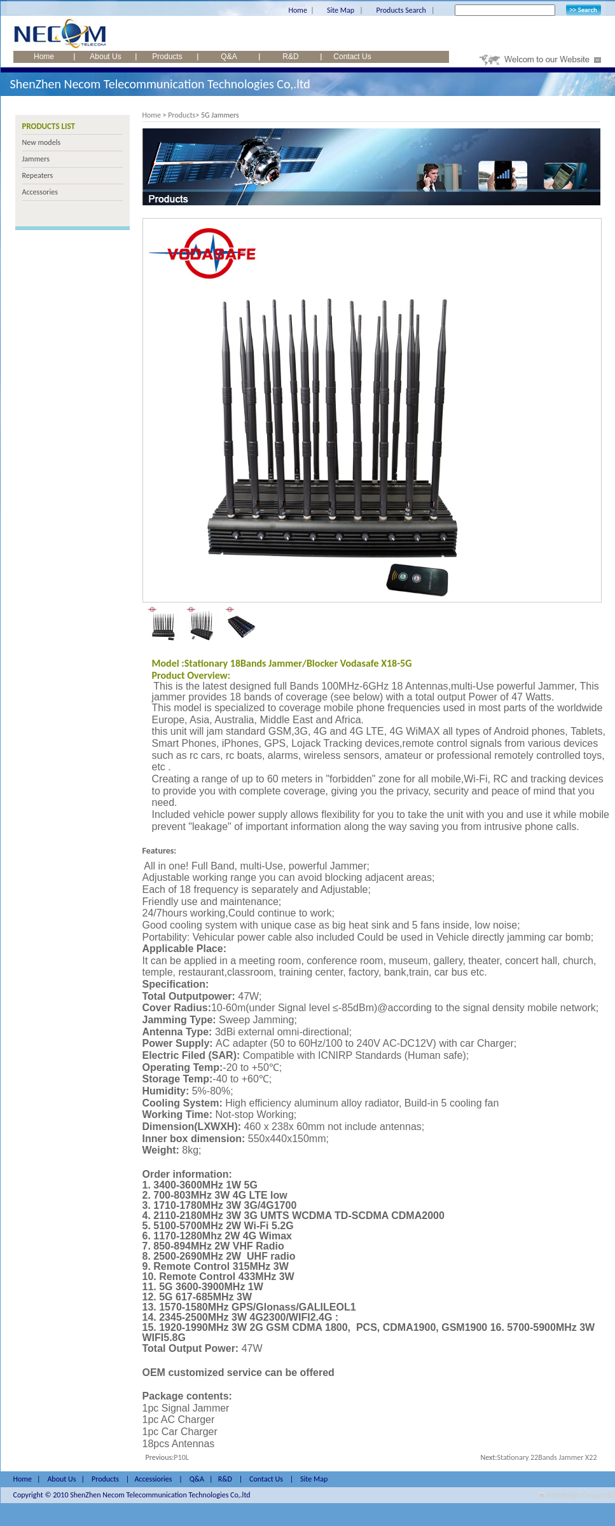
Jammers (36, 158)
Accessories (40, 191)
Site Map (340, 10)
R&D (290, 56)
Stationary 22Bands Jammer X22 (547, 1457)
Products (167, 56)
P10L (181, 1457)
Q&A (229, 56)
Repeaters (37, 175)
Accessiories (153, 1479)
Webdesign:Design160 (580, 1494)
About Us (105, 56)
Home (298, 10)
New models (41, 142)
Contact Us (352, 56)
